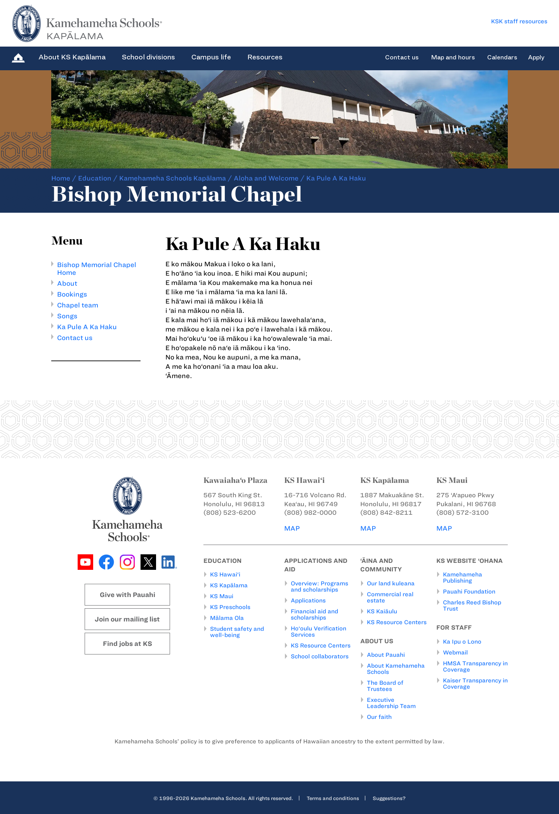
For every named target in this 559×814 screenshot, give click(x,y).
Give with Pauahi (127, 594)
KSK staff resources (519, 21)
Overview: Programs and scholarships (319, 586)
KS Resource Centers (321, 645)
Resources (265, 57)
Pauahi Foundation (469, 591)
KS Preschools (230, 607)
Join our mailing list (127, 619)
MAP (292, 528)
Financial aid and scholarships (314, 614)
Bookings (72, 294)
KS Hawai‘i (225, 574)
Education (94, 178)
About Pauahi (386, 655)
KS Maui (221, 596)
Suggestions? (389, 798)
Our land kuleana (391, 583)
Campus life (211, 57)
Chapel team (77, 305)
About (67, 283)
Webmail (455, 652)
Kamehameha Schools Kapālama (172, 178)
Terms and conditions (333, 798)
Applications (308, 600)
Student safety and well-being (237, 632)
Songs (67, 315)
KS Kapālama (229, 585)
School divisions (148, 57)
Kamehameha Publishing (462, 577)
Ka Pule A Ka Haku (87, 326)
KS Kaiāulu (382, 611)
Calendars (502, 57)
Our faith (379, 717)
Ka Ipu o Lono (462, 642)
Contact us (401, 57)
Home (60, 178)
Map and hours (453, 57)
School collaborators (320, 656)
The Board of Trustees (385, 686)
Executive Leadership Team (391, 703)
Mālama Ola (227, 618)
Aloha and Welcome (266, 178)
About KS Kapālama (72, 57)
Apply (536, 57)
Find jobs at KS (127, 643)
